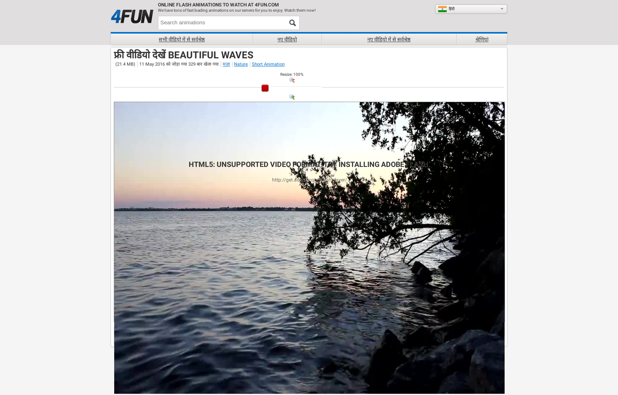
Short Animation (268, 64)
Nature (241, 64)
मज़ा (226, 64)
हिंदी (446, 9)
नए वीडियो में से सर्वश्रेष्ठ (389, 39)
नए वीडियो (287, 39)
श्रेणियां (481, 39)
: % (291, 74)
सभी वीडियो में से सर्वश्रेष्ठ (182, 39)
